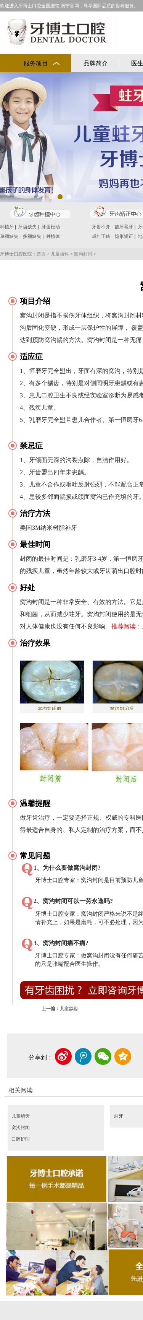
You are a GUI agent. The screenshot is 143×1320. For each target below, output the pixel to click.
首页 (41, 254)
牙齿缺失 (27, 226)
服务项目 (36, 63)
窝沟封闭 (83, 254)
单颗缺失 (9, 236)
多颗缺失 (32, 236)
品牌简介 (96, 63)
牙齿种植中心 (40, 212)
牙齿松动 (51, 226)
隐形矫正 (124, 236)
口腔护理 (20, 1139)
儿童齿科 (60, 254)
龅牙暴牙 (124, 226)
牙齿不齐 (101, 226)
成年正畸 (101, 236)
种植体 (53, 236)
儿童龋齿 (69, 1008)
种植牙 (7, 226)
